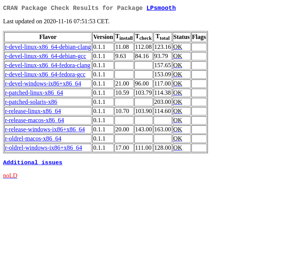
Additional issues (32, 164)
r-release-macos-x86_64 (34, 121)
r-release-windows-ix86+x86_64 (45, 131)
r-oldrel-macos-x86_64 (33, 140)
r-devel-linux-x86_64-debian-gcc (45, 57)
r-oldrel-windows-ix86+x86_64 (43, 149)
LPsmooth (161, 9)
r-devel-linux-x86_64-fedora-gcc (45, 76)
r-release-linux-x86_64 (33, 112)
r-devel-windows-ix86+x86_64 (43, 85)
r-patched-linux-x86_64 (34, 94)
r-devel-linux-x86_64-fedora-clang (47, 66)
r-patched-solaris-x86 (31, 103)
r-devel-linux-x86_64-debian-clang (48, 48)
